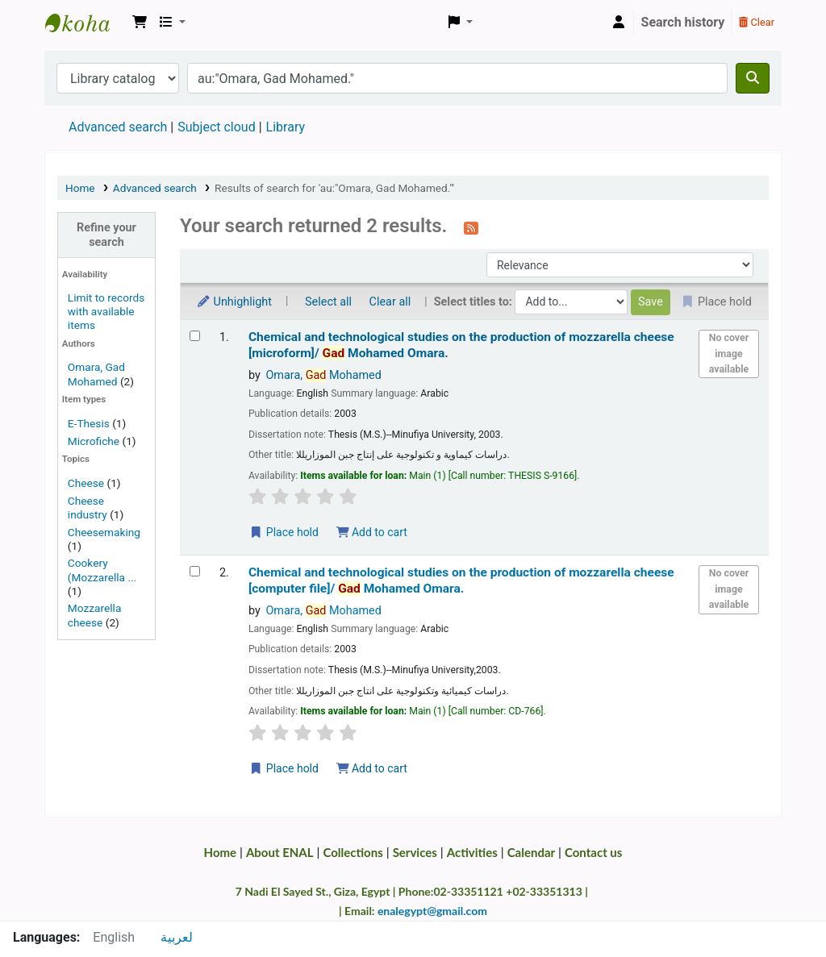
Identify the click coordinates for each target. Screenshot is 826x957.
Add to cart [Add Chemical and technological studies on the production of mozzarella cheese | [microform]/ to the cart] (371, 532)
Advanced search (118, 127)
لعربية (177, 937)
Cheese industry (87, 507)
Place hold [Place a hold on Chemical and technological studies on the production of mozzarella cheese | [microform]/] (284, 532)
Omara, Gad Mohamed (96, 373)
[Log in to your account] (618, 22)
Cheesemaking (104, 532)
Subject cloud (216, 127)
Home (80, 187)
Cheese (86, 482)
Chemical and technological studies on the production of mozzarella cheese (461, 345)
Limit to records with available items (106, 311)
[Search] (753, 78)
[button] (139, 22)
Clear (756, 22)
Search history (683, 22)
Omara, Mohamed (323, 375)
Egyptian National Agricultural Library (85, 22)
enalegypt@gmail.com (432, 910)
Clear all (390, 302)
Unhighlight (234, 302)
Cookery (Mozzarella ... (102, 569)
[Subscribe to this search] (471, 227)
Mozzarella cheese (94, 614)
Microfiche (93, 441)
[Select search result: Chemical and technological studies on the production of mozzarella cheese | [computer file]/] (195, 571)
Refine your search (106, 234)
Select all (328, 302)
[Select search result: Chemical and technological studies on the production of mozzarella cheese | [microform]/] (195, 336)
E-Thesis (89, 423)
